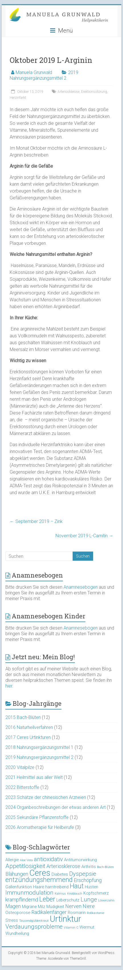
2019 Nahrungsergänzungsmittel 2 (44, 75)
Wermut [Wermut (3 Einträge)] (86, 927)
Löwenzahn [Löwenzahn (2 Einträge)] (106, 900)
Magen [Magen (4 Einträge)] (13, 906)
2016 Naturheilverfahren (29, 727)
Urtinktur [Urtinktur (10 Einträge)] (65, 919)
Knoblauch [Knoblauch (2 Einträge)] (74, 893)
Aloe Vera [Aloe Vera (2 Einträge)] (26, 860)
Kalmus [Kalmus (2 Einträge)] (60, 893)
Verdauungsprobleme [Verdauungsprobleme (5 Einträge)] (34, 926)
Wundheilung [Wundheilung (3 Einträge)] (17, 933)
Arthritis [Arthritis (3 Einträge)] (88, 866)
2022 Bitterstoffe (22, 787)
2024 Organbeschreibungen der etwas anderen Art (55, 807)
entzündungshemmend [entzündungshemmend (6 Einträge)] (39, 880)
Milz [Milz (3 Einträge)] (41, 906)
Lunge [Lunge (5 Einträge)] (89, 899)
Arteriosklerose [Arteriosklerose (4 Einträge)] (63, 866)
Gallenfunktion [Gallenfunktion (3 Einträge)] (18, 886)
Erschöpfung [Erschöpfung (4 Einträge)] (88, 880)
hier (8, 686)
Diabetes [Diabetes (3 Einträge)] (60, 874)
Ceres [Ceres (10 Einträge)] (39, 873)
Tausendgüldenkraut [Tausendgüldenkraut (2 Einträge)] (34, 921)
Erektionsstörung (94, 92)
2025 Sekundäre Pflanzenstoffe (37, 817)
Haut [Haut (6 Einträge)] (77, 886)
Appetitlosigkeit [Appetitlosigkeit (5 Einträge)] (25, 866)
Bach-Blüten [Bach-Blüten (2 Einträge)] (105, 867)
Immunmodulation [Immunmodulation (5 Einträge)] (29, 892)
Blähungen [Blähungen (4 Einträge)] (16, 874)
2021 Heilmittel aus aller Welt (34, 777)
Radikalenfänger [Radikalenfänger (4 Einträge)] (49, 912)
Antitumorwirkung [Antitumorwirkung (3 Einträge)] (80, 859)
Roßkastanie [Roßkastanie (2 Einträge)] (95, 913)
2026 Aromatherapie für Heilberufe (39, 827)
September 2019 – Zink (36, 521)
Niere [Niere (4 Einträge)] (89, 906)
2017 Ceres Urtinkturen (28, 737)
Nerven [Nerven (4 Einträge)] (73, 906)
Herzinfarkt (18, 98)
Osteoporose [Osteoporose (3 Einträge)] (17, 912)
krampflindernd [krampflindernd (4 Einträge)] (21, 900)
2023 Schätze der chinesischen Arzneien (45, 797)
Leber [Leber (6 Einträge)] (47, 899)
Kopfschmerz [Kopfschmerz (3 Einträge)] (96, 893)
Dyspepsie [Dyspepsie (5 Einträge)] (82, 873)
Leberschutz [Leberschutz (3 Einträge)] (67, 900)
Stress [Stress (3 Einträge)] (11, 920)
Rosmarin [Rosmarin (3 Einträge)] (77, 912)
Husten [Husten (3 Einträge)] (91, 886)
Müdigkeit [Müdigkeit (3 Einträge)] (55, 906)
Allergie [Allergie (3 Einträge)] (12, 859)
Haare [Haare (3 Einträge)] (38, 886)
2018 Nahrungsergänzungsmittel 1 (39, 747)
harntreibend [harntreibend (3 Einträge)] (57, 886)
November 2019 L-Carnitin (84, 535)
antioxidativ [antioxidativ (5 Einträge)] (48, 859)
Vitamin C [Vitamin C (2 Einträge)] (71, 927)
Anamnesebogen (80, 587)
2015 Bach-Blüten (23, 717)
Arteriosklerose (68, 92)
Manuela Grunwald (34, 72)
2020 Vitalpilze (19, 767)
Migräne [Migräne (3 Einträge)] (29, 906)
